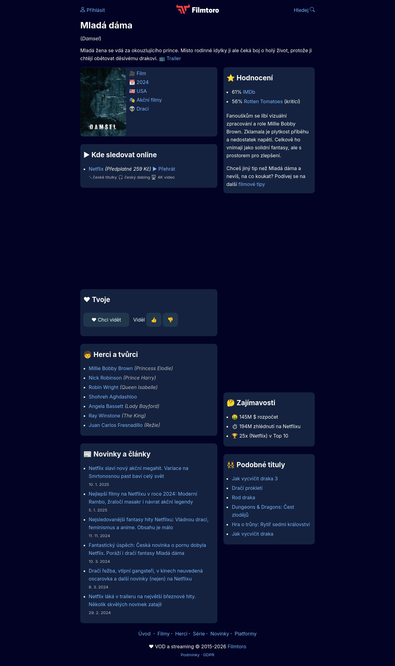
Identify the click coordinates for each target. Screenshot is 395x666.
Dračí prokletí (247, 488)
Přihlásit (92, 10)
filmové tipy (251, 184)
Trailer (173, 58)
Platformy (246, 634)
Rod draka (243, 497)
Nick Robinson (105, 378)
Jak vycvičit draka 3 (254, 478)
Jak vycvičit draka (252, 534)
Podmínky (190, 654)
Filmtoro (237, 646)
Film (141, 73)
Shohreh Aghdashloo (113, 397)
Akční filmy (149, 100)
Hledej (304, 10)
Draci (143, 109)
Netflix (96, 169)
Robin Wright (103, 387)
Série (199, 634)
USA (142, 91)
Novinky (219, 634)
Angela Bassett (106, 406)
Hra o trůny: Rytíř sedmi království (271, 524)
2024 (143, 82)
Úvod (145, 634)
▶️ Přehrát (164, 169)
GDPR (208, 654)
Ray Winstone (104, 416)
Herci (181, 634)
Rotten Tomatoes (263, 101)
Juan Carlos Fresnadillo (116, 425)
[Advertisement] (148, 238)
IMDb (249, 92)
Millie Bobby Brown (111, 368)
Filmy (164, 634)
